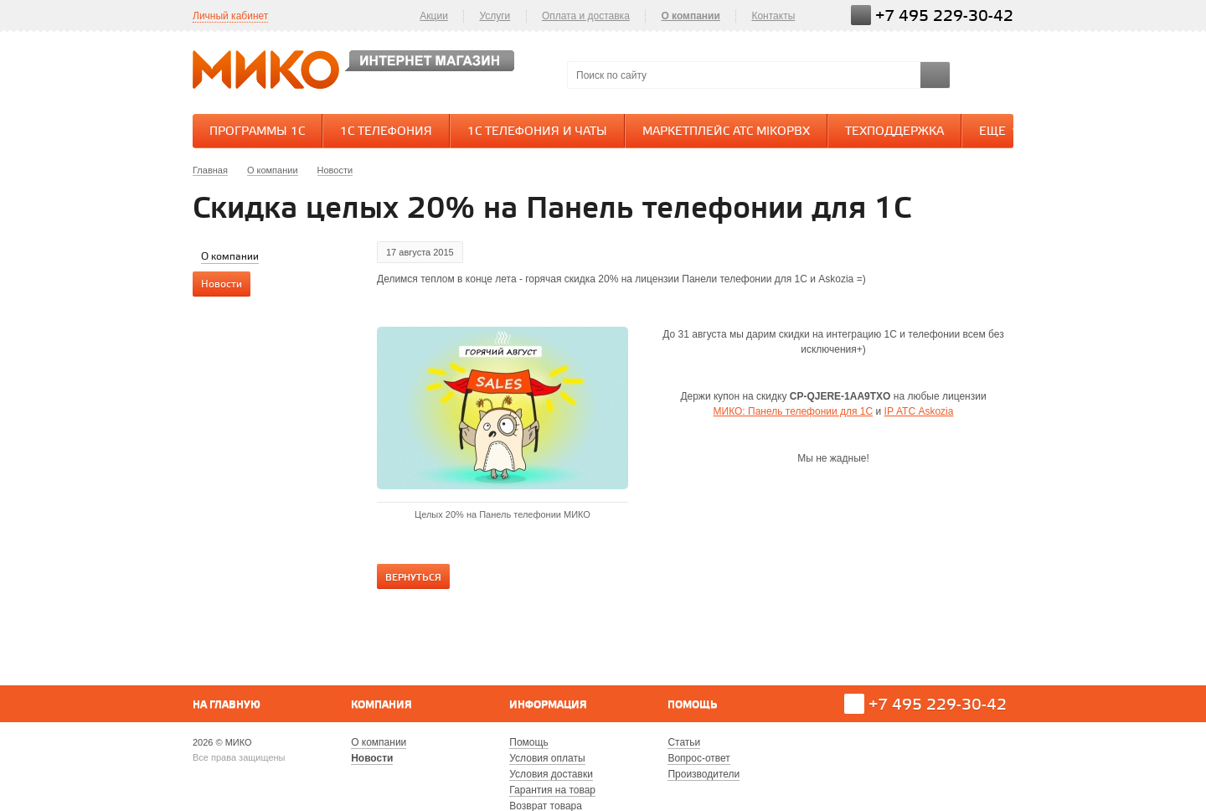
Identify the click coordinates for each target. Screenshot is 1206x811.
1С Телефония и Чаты (537, 132)
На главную (226, 705)
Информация (548, 705)
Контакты (773, 16)
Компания (381, 705)
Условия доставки (551, 774)
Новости (372, 758)
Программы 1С (257, 132)
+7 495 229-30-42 (944, 16)
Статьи (683, 742)
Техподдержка (894, 132)
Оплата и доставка (586, 16)
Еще (1001, 130)
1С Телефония (386, 132)
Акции (434, 16)
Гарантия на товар (552, 790)
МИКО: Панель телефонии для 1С (794, 411)
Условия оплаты (547, 758)
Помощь (692, 705)
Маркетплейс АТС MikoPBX (726, 132)
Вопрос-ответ (698, 758)
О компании (690, 16)
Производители (703, 774)
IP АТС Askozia (919, 411)
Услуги (494, 16)
